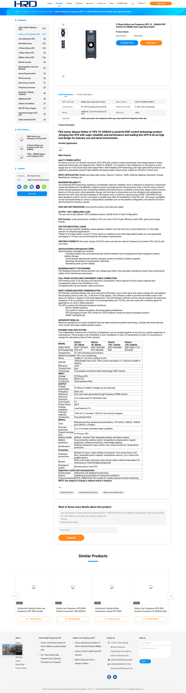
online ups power (67, 492)
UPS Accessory (32, 78)
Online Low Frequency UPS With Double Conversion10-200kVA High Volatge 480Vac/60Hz (150, 611)
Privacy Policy (21, 668)
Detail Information (65, 94)
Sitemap (19, 657)
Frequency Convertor (32, 87)
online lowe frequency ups (113, 492)
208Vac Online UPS (32, 57)
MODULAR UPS (32, 99)
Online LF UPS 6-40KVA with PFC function (88, 653)
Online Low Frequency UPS (32, 34)
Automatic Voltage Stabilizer (32, 93)
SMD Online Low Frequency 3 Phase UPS (36, 137)
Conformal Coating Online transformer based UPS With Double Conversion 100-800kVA (110, 611)
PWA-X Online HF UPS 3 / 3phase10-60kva (85, 662)
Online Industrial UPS (32, 119)
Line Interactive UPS (32, 39)
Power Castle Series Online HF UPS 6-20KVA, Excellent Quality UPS (53, 646)
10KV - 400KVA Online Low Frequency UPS (36, 155)
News (18, 654)
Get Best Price (127, 43)
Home (18, 643)
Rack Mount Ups (32, 43)
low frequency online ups (88, 492)
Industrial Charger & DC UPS (32, 114)
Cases (18, 661)
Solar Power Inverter (32, 83)
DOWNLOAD (122, 3)
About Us (19, 650)
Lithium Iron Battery (32, 103)
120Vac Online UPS (32, 53)
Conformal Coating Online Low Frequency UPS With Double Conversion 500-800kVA (31, 611)
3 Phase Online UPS (32, 48)
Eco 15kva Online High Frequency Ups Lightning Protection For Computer (51, 658)
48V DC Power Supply (32, 108)
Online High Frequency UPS (32, 28)
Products (19, 646)
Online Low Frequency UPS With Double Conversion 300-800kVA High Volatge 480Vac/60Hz (71, 611)
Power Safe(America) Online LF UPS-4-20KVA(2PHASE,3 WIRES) (88, 644)
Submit (71, 537)
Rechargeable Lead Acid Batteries (32, 68)
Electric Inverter (32, 62)
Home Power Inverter (32, 73)
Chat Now (161, 3)
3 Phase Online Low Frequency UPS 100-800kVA (35, 147)
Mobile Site (20, 664)
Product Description (85, 94)
